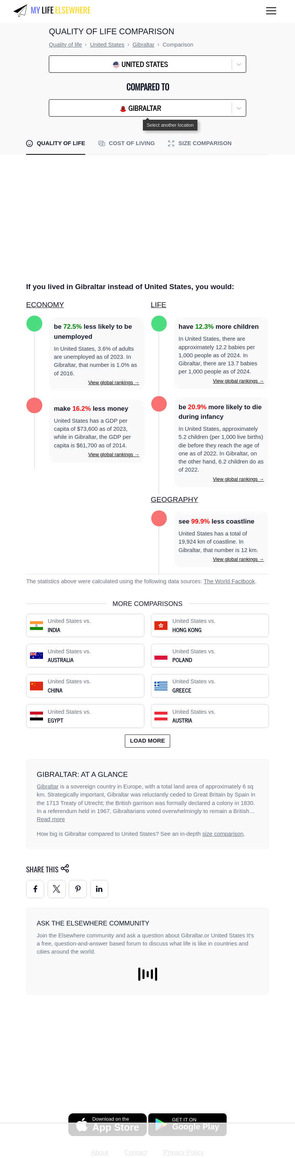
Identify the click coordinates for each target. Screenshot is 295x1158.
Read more (51, 819)
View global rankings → (113, 382)
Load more (147, 741)
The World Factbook (229, 581)
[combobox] (72, 64)
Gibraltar (48, 786)
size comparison (223, 834)
